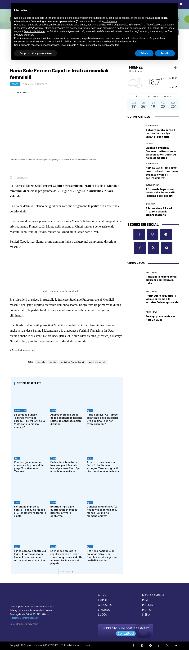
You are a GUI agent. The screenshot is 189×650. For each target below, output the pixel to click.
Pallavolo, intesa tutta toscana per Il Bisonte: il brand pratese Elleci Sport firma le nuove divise (66, 467)
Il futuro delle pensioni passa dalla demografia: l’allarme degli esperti (161, 192)
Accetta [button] (164, 53)
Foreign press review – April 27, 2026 (160, 317)
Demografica (152, 185)
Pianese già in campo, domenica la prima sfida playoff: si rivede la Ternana (29, 467)
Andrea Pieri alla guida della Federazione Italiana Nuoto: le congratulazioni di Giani (66, 419)
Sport (15, 84)
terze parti (67, 24)
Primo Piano (20, 410)
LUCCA (102, 614)
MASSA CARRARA (153, 595)
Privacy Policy (31, 624)
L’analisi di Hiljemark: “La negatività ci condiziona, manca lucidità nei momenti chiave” (102, 511)
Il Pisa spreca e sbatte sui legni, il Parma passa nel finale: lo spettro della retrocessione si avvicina (30, 555)
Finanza (150, 144)
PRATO (146, 610)
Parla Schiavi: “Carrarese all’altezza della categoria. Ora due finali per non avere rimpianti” (103, 419)
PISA (145, 600)
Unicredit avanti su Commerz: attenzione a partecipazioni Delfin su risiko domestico (161, 152)
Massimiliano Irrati (97, 362)
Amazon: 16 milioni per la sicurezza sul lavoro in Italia (161, 280)
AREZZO (103, 595)
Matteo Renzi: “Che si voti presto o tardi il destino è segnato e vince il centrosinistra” (162, 172)
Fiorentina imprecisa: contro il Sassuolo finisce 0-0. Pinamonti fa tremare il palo (30, 511)
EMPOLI (103, 600)
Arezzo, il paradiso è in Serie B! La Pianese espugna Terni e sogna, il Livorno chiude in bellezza (103, 467)
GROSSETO (105, 605)
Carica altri (66, 571)
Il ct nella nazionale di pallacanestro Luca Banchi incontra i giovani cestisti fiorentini (102, 555)
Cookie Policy (16, 624)
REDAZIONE (21, 92)
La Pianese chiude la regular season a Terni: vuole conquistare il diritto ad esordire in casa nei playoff (66, 557)
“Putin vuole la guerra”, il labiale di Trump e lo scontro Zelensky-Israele (162, 299)
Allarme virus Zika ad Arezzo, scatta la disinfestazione (159, 211)
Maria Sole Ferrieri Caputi (72, 362)
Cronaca (150, 204)
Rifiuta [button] (144, 53)
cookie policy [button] (110, 21)
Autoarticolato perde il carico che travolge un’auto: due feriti (160, 133)
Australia (41, 362)
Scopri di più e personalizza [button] (36, 53)
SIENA (146, 614)
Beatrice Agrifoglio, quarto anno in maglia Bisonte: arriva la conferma (63, 511)
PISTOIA (147, 605)
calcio (53, 362)
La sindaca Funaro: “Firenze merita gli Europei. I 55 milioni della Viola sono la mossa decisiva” (29, 421)
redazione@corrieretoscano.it (24, 618)
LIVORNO (104, 610)
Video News (151, 272)
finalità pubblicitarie (34, 31)
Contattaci (126, 633)
